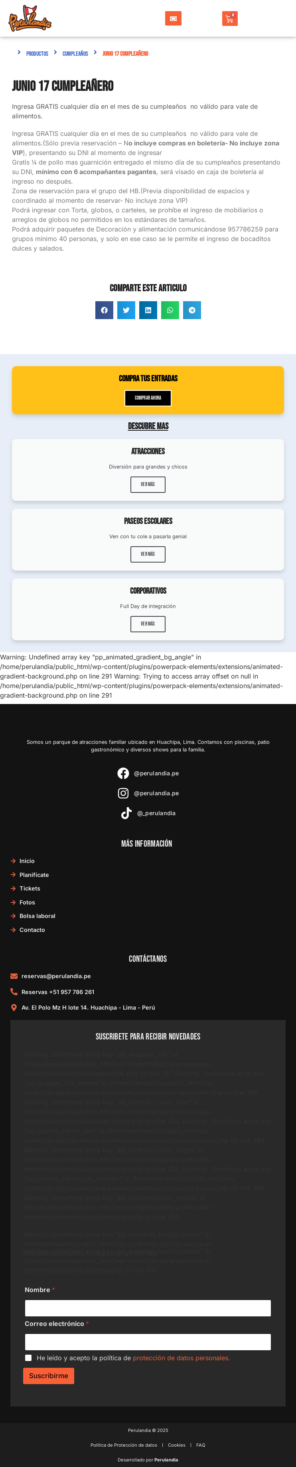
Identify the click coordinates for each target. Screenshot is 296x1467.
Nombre (40, 1290)
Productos (37, 54)
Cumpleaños (75, 54)
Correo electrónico (57, 1324)
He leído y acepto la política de (133, 1358)
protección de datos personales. (181, 1358)
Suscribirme (48, 1376)
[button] (104, 310)
